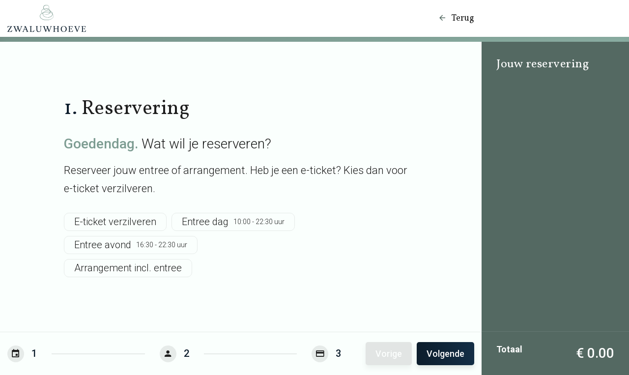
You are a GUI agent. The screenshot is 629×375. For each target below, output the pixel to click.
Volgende (445, 353)
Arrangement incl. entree (128, 268)
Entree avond (130, 245)
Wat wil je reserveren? (167, 144)
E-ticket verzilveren (115, 222)
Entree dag (233, 222)
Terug (456, 18)
